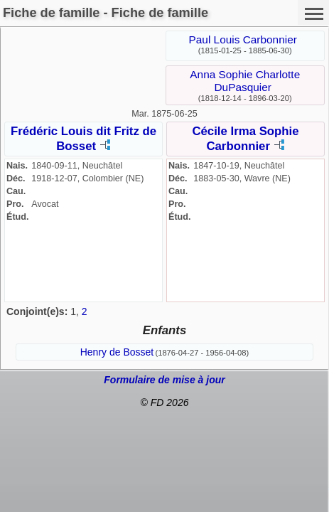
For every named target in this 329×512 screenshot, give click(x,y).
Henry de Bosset (117, 352)
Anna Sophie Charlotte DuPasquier (245, 80)
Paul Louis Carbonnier (243, 39)
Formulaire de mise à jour (164, 379)
